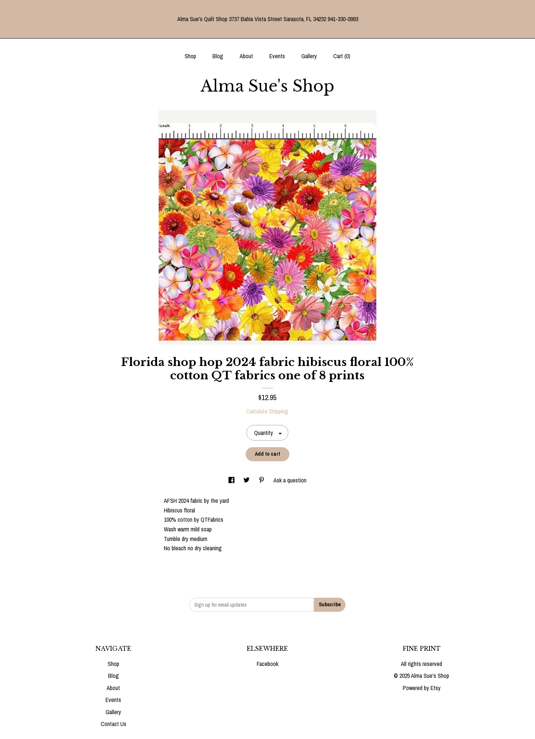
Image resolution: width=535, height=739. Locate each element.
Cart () (341, 56)
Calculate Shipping (267, 411)
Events (277, 56)
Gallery (309, 56)
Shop (190, 56)
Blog (218, 56)
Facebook (267, 664)
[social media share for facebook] (232, 480)
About (246, 56)
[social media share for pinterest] (262, 480)
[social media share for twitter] (247, 480)
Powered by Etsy (422, 688)
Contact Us (113, 724)
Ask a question (290, 480)
